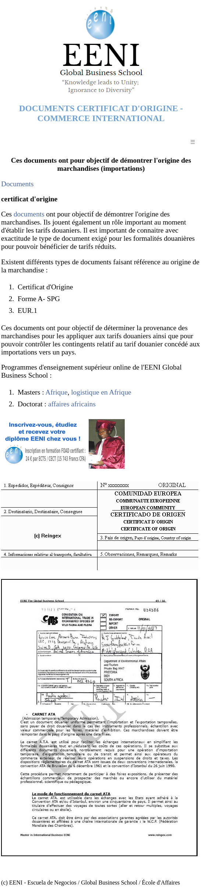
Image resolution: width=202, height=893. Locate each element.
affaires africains (72, 404)
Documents (17, 184)
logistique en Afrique (101, 392)
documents (29, 214)
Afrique (56, 392)
